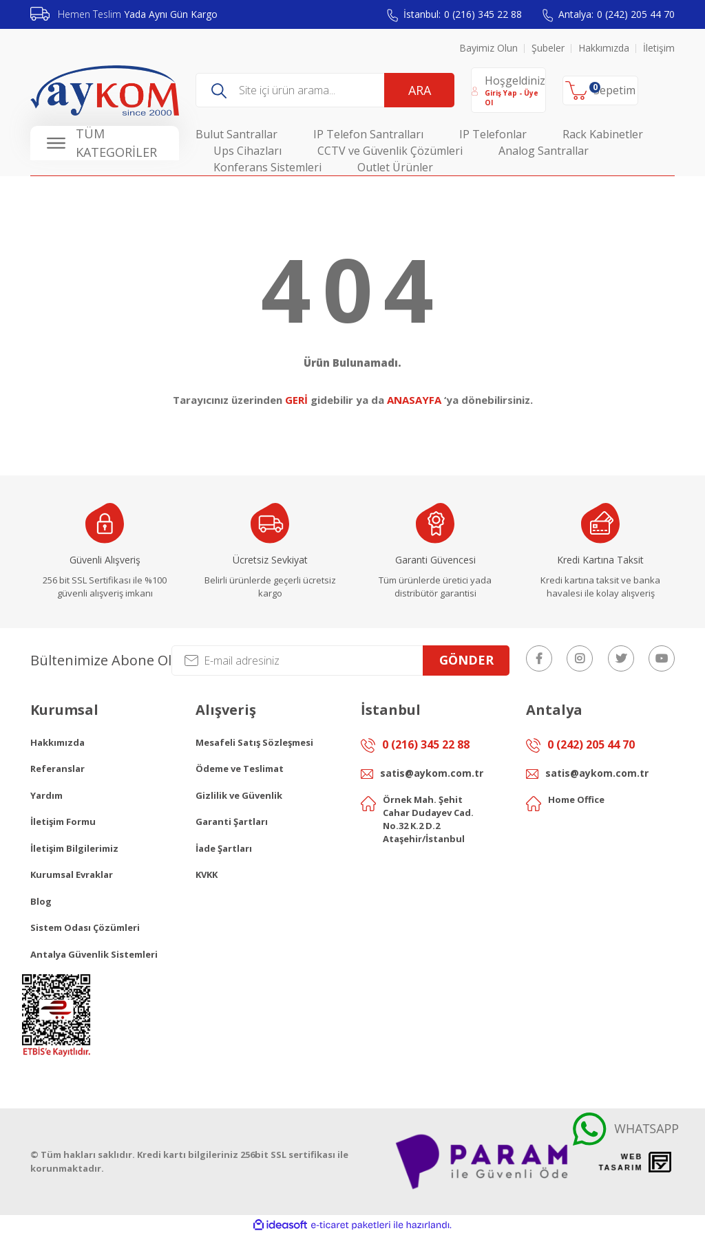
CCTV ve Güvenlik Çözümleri (390, 150)
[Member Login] (508, 90)
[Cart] (600, 91)
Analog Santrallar (543, 150)
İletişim (659, 47)
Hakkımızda (603, 47)
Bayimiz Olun (488, 47)
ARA (419, 90)
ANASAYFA (414, 400)
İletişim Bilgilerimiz (74, 848)
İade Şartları (224, 848)
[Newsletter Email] (340, 660)
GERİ (296, 400)
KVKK (207, 874)
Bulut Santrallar (236, 134)
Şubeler (548, 47)
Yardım (46, 795)
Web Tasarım (620, 1162)
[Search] (325, 90)
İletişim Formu (63, 821)
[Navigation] (104, 143)
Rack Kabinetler (602, 134)
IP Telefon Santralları (368, 134)
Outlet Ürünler (395, 167)
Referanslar (57, 768)
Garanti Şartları (232, 821)
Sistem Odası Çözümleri (85, 927)
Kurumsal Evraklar (71, 874)
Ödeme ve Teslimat (240, 768)
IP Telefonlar (493, 134)
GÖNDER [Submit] (466, 660)
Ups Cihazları (247, 150)
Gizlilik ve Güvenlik (239, 795)
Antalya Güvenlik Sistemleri (94, 954)
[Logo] (104, 90)
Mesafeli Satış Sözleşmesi (254, 742)
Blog (41, 901)
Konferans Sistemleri (267, 167)
